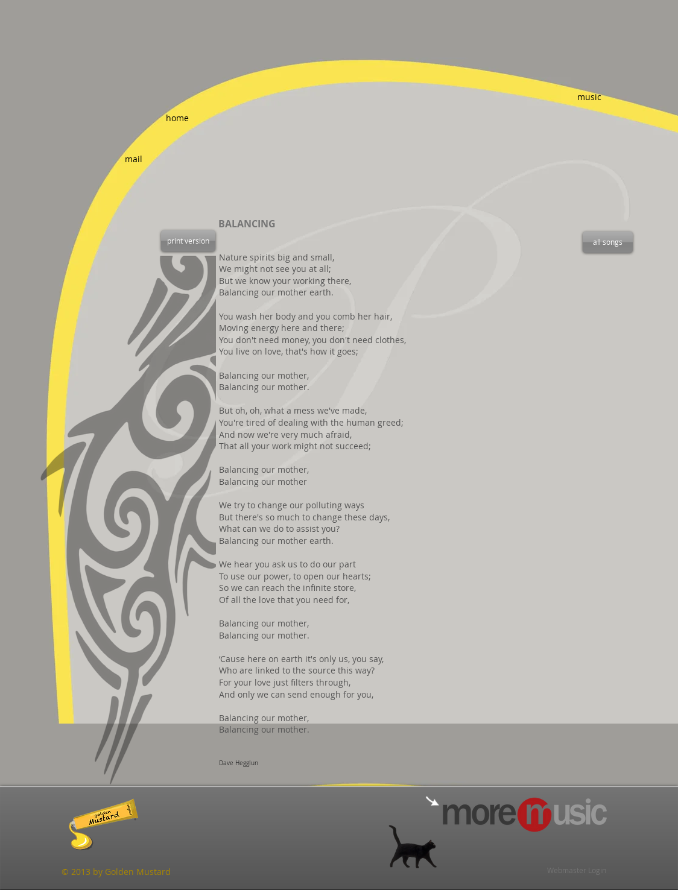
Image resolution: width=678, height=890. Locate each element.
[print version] (188, 240)
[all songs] (608, 242)
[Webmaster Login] (576, 870)
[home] (177, 117)
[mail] (133, 158)
